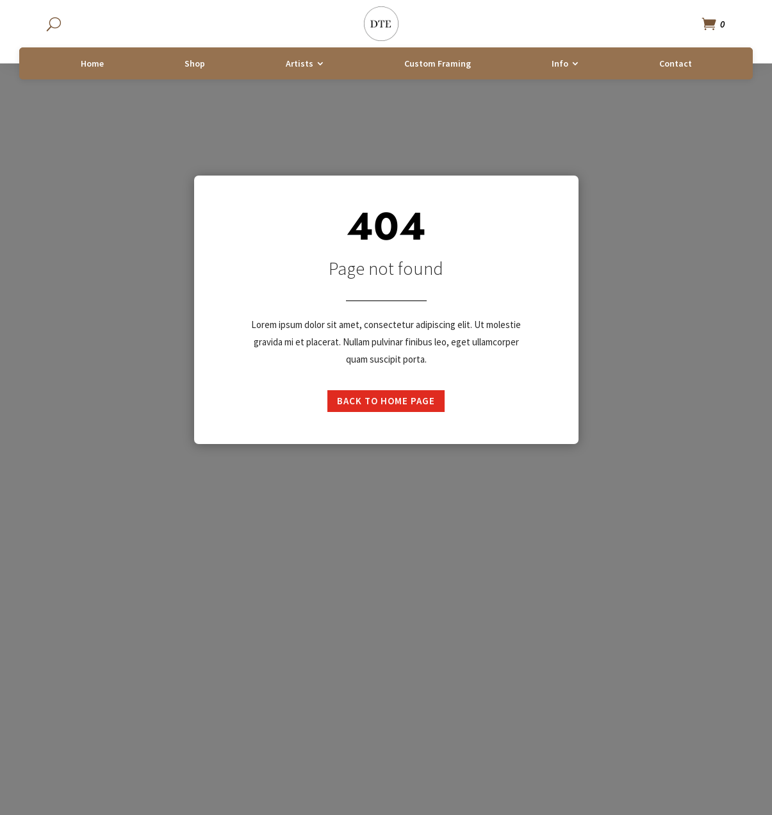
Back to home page (386, 401)
